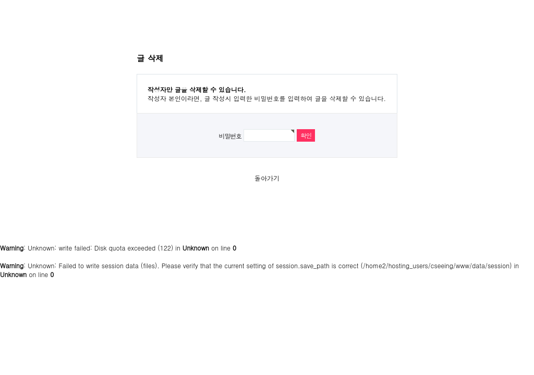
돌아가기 (267, 177)
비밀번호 (230, 135)
